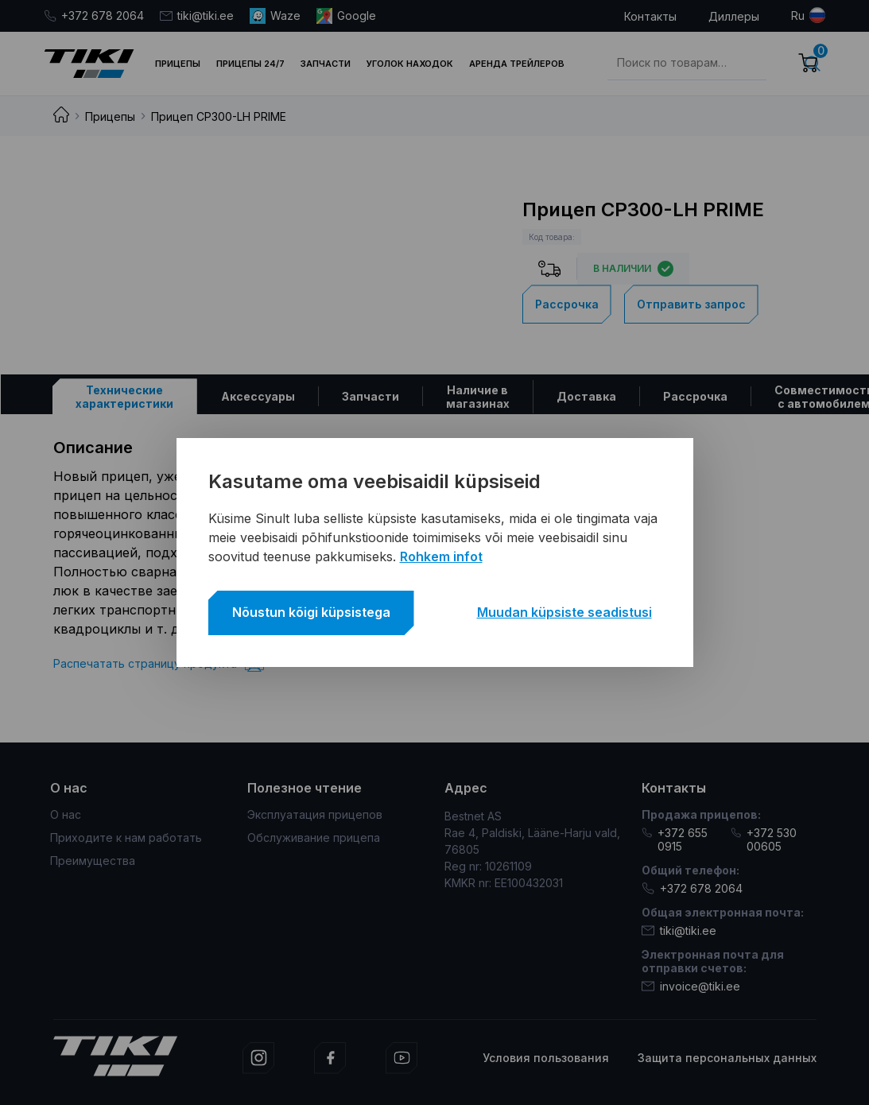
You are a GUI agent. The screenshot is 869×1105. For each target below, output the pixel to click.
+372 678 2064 (94, 15)
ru (798, 15)
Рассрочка (567, 304)
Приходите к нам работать (126, 837)
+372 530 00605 (764, 839)
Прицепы (177, 63)
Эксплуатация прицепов (314, 814)
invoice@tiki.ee (691, 986)
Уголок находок (410, 63)
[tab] (124, 396)
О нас (65, 814)
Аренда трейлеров (516, 63)
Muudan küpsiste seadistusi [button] (564, 612)
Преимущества (92, 860)
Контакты (650, 16)
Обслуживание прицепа (313, 837)
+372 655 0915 (675, 839)
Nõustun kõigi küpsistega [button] (311, 612)
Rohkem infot (441, 556)
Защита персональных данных (727, 1057)
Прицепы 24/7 (250, 63)
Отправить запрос (691, 304)
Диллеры (733, 16)
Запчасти (326, 63)
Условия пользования (546, 1057)
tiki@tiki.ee (197, 15)
